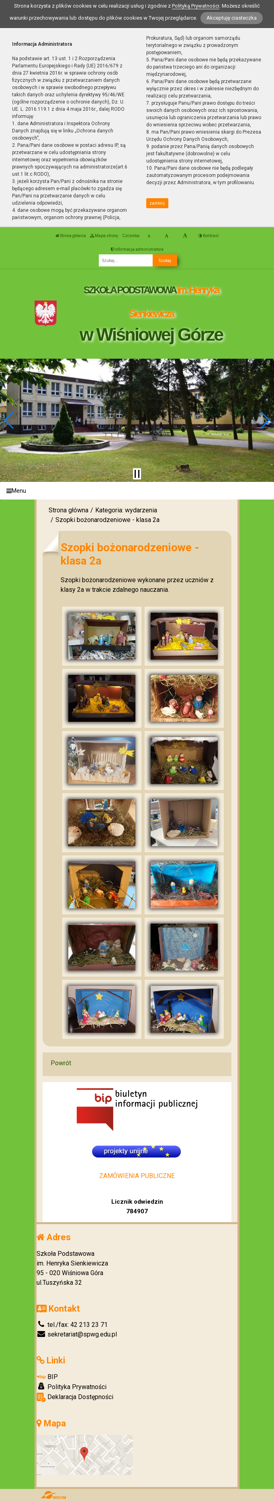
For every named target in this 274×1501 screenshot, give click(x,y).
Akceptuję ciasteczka (232, 18)
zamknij (157, 203)
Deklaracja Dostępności (75, 1397)
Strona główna (70, 236)
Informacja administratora (137, 249)
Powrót (61, 1063)
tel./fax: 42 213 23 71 (72, 1324)
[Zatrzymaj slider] (137, 474)
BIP (47, 1377)
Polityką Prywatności (195, 6)
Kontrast (208, 236)
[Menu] (137, 491)
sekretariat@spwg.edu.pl (77, 1334)
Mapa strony (104, 236)
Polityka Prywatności (71, 1387)
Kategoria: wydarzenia (126, 510)
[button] (9, 420)
